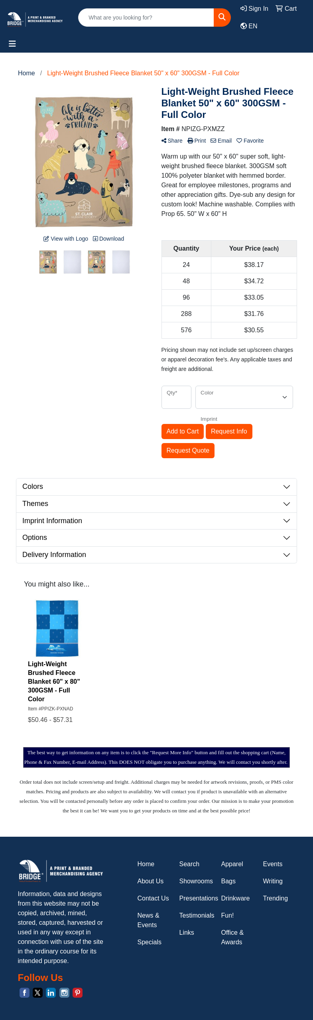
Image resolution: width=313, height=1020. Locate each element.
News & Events (148, 920)
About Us (151, 881)
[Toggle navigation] (12, 43)
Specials (149, 942)
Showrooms (195, 881)
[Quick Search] (146, 17)
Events (273, 864)
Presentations (195, 898)
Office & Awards (232, 937)
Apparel (232, 864)
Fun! (227, 915)
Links (186, 932)
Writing (273, 881)
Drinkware (235, 898)
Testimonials (195, 915)
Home (146, 864)
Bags (228, 881)
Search (189, 864)
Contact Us (153, 898)
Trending (275, 898)
